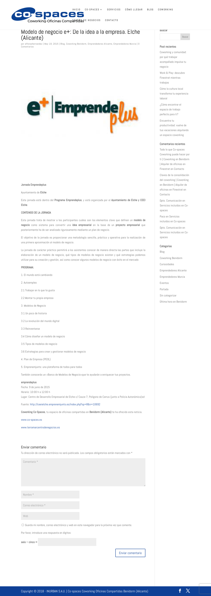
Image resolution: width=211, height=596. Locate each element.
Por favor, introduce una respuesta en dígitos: (46, 533)
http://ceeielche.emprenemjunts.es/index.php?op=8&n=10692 (65, 404)
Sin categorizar (168, 295)
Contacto (111, 20)
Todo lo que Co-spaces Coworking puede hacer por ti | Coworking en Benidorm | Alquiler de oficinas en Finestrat (175, 159)
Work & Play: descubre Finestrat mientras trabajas (172, 77)
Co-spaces (92, 9)
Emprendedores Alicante (100, 43)
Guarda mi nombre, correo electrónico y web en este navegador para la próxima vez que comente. (78, 525)
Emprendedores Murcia (125, 43)
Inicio (76, 9)
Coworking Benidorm (76, 43)
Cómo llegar (134, 9)
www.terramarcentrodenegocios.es (40, 427)
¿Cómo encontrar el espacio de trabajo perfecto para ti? (170, 109)
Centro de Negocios (86, 20)
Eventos (164, 283)
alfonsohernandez (33, 43)
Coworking (165, 9)
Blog (150, 9)
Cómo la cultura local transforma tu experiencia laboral (174, 93)
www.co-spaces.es (31, 419)
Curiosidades (167, 264)
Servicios (114, 9)
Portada (164, 289)
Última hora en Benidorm (173, 301)
